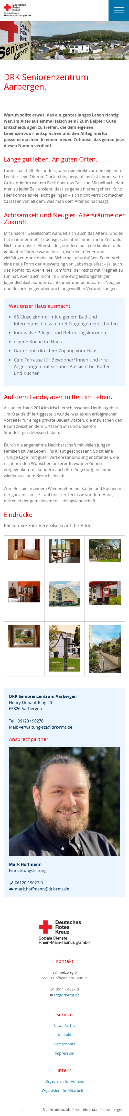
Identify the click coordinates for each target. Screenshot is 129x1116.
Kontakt (64, 1034)
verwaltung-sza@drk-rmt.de (45, 727)
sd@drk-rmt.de (67, 995)
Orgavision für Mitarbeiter (64, 1090)
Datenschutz (64, 1043)
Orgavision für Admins (64, 1081)
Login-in (119, 1110)
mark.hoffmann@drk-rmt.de (42, 889)
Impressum (64, 1053)
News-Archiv (64, 1025)
